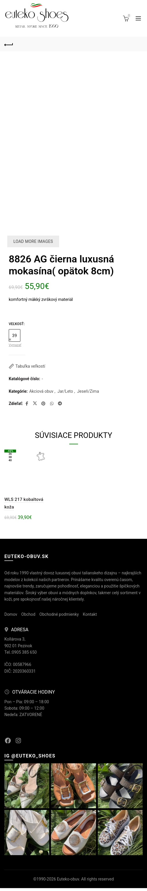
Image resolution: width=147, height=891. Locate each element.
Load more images (33, 241)
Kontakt (90, 614)
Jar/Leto (65, 391)
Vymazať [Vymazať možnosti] (15, 345)
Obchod (28, 614)
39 (14, 335)
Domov (10, 614)
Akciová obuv (41, 391)
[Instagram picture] (26, 785)
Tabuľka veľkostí (30, 366)
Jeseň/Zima (88, 391)
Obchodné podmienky (59, 614)
